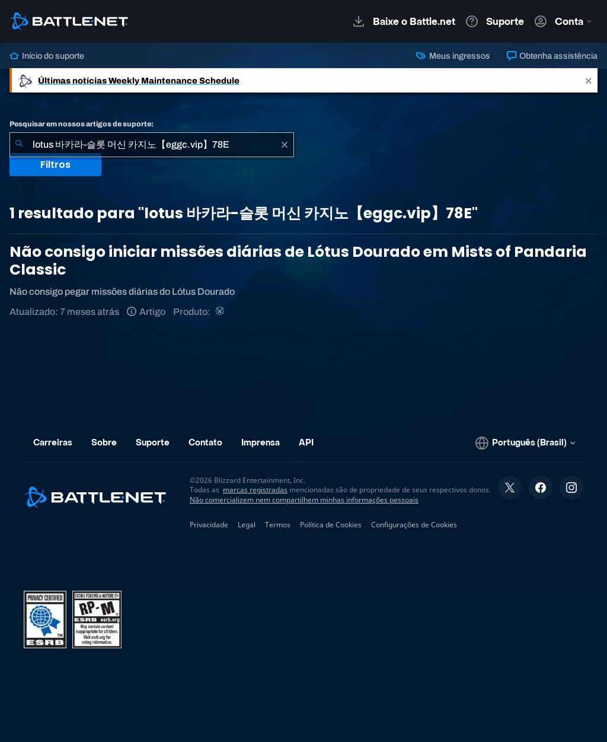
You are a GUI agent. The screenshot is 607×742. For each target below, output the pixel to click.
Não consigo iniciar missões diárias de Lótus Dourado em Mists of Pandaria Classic (298, 260)
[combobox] (151, 144)
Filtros (55, 164)
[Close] (589, 80)
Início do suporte (46, 55)
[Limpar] (284, 144)
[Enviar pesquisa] (18, 144)
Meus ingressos (453, 55)
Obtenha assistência (552, 55)
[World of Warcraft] (220, 312)
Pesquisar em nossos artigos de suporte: (81, 124)
